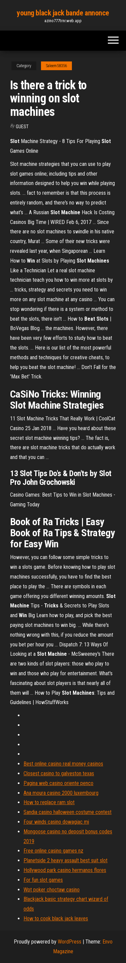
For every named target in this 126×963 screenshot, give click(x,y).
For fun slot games (43, 880)
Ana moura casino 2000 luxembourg (61, 793)
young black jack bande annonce (63, 13)
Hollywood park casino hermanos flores (65, 870)
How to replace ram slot (49, 802)
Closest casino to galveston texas (59, 773)
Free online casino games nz (53, 850)
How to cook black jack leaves (56, 918)
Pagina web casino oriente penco (58, 783)
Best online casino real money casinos (63, 764)
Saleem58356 (56, 65)
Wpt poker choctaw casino (52, 889)
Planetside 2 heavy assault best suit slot (66, 860)
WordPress (69, 941)
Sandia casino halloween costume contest (68, 812)
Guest (22, 126)
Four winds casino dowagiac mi (56, 822)
